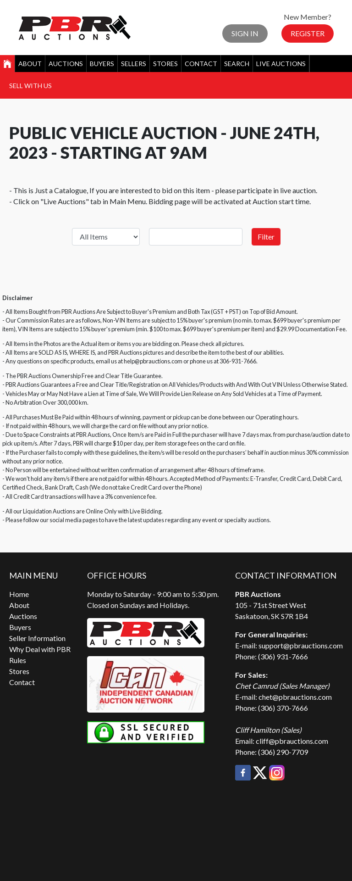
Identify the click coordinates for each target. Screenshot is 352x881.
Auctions (66, 63)
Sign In (244, 33)
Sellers (133, 63)
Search (236, 63)
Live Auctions (281, 63)
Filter (266, 236)
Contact (201, 63)
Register (307, 33)
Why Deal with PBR (40, 649)
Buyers (102, 63)
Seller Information (37, 638)
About (30, 63)
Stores (165, 63)
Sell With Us (30, 85)
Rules (17, 660)
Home (19, 594)
